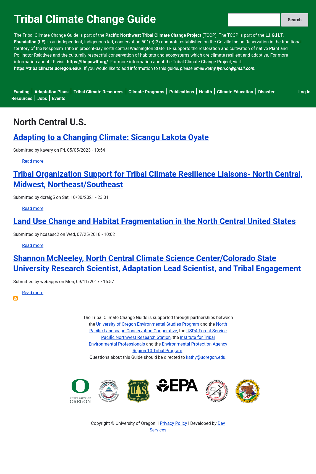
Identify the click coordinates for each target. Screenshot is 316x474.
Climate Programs (146, 91)
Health (205, 91)
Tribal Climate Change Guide (85, 19)
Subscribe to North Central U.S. (15, 298)
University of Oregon (116, 324)
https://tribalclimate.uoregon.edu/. (48, 68)
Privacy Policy (173, 423)
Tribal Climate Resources (99, 91)
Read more (32, 161)
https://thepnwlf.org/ (87, 61)
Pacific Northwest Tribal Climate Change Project (153, 35)
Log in (304, 91)
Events (58, 98)
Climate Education (235, 91)
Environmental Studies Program (168, 324)
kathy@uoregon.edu (205, 357)
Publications (181, 91)
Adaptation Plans (52, 91)
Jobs (42, 98)
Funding (22, 91)
